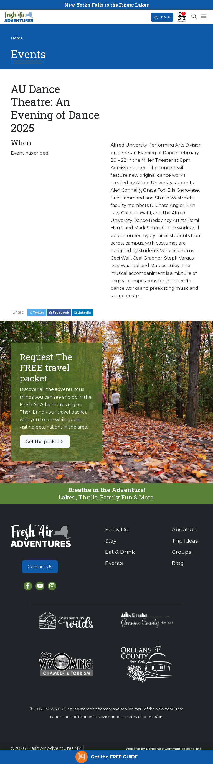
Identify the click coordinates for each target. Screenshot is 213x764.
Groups (181, 551)
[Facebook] (28, 586)
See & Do (116, 529)
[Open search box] (194, 16)
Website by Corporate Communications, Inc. (164, 749)
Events (114, 563)
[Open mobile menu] (204, 16)
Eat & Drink (120, 551)
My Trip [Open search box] (162, 17)
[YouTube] (40, 586)
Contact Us (40, 566)
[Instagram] (52, 586)
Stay (110, 540)
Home (17, 38)
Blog (178, 563)
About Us (184, 529)
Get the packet (45, 441)
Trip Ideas (185, 540)
